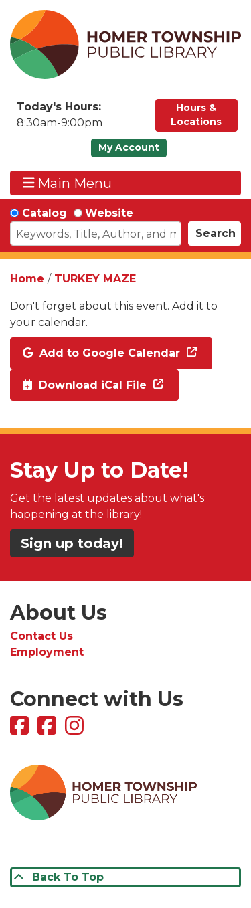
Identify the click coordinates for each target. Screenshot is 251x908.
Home (27, 278)
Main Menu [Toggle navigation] (67, 183)
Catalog (44, 213)
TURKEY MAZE (95, 278)
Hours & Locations (196, 115)
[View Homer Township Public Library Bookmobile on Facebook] (48, 729)
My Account (128, 147)
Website (109, 213)
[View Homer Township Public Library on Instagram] (76, 729)
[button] (79, 119)
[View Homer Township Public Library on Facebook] (21, 729)
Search (215, 233)
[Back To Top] (125, 877)
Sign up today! (72, 543)
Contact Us (41, 636)
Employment (47, 652)
